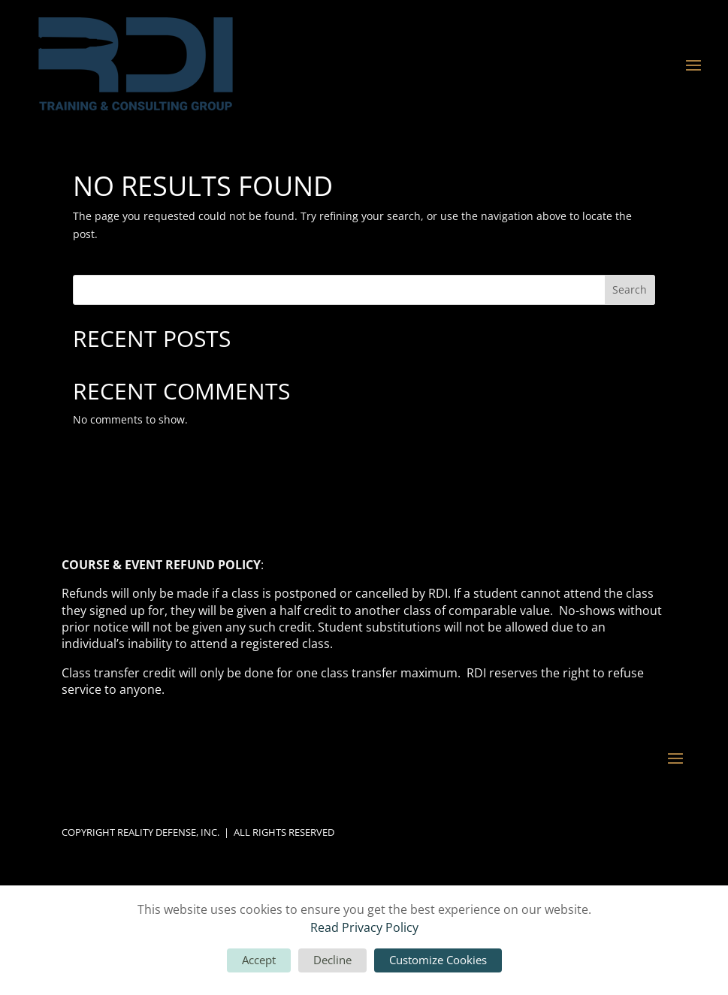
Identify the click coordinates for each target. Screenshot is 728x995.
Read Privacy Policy (364, 927)
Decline (332, 959)
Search (629, 289)
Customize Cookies (438, 959)
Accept (259, 959)
